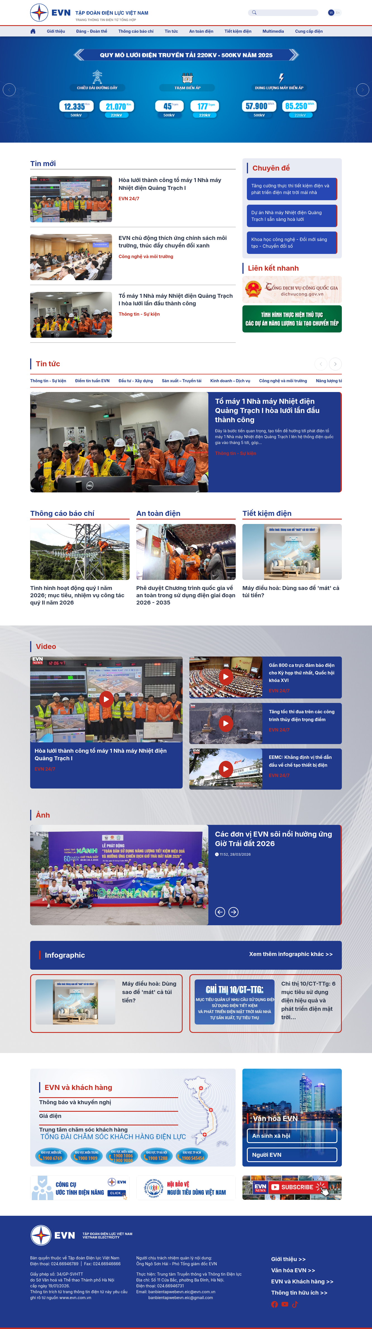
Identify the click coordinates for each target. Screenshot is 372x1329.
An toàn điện (158, 513)
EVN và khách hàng (78, 1087)
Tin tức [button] (171, 31)
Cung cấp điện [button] (309, 31)
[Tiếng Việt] (89, 12)
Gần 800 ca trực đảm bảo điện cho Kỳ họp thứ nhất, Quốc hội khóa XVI (302, 672)
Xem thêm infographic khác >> (291, 954)
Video (46, 646)
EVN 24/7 (129, 198)
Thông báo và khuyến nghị (75, 1102)
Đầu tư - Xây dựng (135, 380)
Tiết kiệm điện (267, 513)
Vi (331, 13)
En (337, 13)
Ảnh (43, 815)
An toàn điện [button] (201, 31)
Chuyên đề (271, 168)
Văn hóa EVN (275, 1118)
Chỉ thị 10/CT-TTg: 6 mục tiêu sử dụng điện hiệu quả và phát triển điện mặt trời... (308, 1000)
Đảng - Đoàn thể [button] (91, 31)
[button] (362, 89)
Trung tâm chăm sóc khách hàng (83, 1129)
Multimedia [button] (273, 31)
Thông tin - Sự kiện (139, 314)
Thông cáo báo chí (136, 31)
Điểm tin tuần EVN (92, 380)
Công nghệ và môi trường (146, 256)
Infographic (65, 955)
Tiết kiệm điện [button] (238, 31)
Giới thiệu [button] (56, 31)
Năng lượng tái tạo (333, 380)
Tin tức (48, 363)
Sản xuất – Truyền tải (182, 380)
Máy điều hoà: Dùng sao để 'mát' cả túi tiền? (149, 992)
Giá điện (50, 1116)
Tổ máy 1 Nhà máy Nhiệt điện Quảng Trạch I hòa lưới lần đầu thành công (267, 410)
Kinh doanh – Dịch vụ (230, 380)
